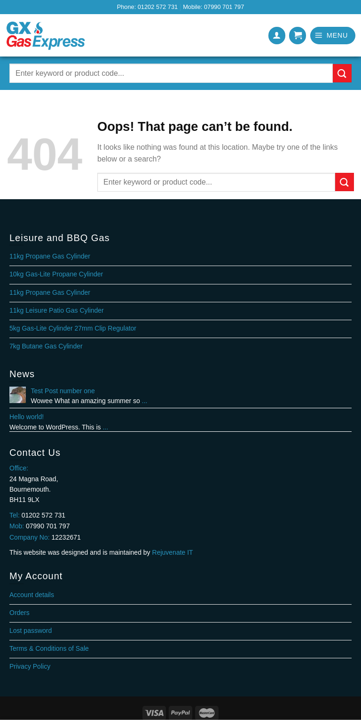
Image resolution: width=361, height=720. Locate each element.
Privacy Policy (29, 666)
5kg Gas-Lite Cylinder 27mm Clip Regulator (72, 328)
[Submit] (342, 73)
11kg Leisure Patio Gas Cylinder (56, 310)
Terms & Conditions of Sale (49, 648)
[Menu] (332, 35)
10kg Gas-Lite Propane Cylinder (56, 274)
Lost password (30, 630)
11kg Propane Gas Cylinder (49, 256)
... (145, 400)
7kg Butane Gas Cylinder (46, 346)
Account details (31, 595)
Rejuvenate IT (172, 552)
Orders (19, 612)
